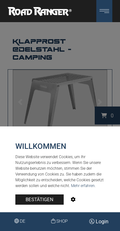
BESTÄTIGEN (39, 199)
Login (98, 221)
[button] (104, 11)
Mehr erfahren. (83, 186)
